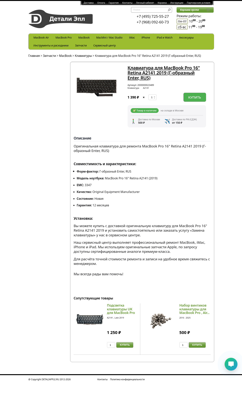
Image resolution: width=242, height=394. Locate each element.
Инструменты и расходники (50, 45)
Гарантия (114, 2)
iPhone (145, 37)
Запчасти (81, 45)
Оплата (101, 2)
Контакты (127, 2)
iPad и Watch (164, 37)
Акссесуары (186, 37)
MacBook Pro (63, 37)
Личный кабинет (145, 2)
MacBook (84, 37)
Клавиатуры (83, 56)
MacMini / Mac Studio (109, 37)
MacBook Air (41, 37)
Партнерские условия (198, 2)
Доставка (89, 2)
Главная (34, 56)
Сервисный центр (104, 45)
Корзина (162, 2)
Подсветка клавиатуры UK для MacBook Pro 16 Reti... (121, 311)
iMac (132, 37)
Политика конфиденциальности (127, 379)
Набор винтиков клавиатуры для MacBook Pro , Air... (194, 309)
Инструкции (176, 2)
